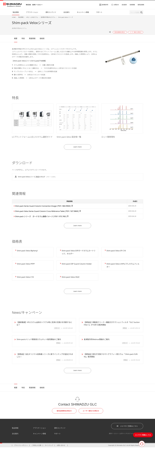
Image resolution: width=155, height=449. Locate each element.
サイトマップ (49, 447)
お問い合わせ (61, 447)
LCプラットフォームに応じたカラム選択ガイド (32, 137)
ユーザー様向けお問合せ (91, 412)
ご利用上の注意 (36, 447)
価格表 (42, 38)
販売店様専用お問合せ (64, 412)
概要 (15, 38)
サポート (57, 435)
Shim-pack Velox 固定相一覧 (69, 137)
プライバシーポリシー (21, 447)
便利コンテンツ (59, 429)
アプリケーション (39, 429)
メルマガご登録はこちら (127, 427)
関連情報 (32, 38)
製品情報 (15, 429)
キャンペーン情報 (39, 435)
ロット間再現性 (108, 137)
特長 (23, 38)
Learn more (77, 147)
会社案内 (15, 435)
